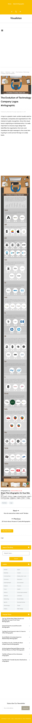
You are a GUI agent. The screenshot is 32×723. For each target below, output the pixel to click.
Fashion (6, 586)
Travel (18, 605)
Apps (18, 569)
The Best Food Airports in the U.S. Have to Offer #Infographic (14, 632)
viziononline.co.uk (16, 491)
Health (18, 589)
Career (19, 573)
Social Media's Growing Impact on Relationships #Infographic (11, 637)
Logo (11, 503)
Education (19, 579)
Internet (6, 595)
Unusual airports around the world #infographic (11, 626)
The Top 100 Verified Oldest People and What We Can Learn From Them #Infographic (13, 620)
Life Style (19, 595)
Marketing (6, 599)
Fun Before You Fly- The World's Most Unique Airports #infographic (12, 643)
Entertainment (7, 582)
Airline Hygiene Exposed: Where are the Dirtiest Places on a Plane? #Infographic (13, 649)
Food (5, 589)
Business (4, 503)
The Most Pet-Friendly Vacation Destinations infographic (14, 660)
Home (9, 4)
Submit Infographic (18, 4)
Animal (5, 569)
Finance (19, 586)
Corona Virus (7, 576)
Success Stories (21, 602)
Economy (6, 579)
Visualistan (18, 718)
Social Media (20, 599)
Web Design (20, 608)
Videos (5, 608)
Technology (7, 605)
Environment (20, 582)
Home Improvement (22, 592)
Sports (5, 602)
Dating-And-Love (21, 576)
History (6, 592)
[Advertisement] (16, 50)
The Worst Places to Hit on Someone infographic (12, 654)
